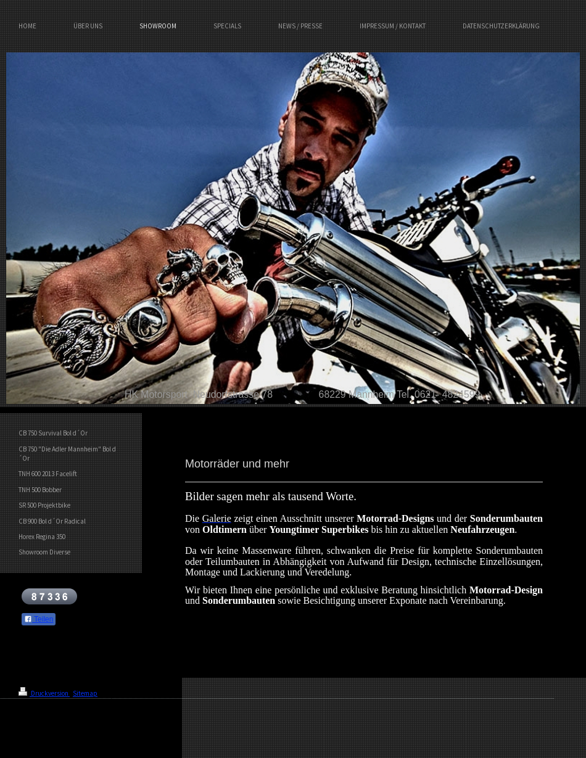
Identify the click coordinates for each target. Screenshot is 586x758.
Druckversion (44, 693)
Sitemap (85, 693)
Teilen (38, 619)
